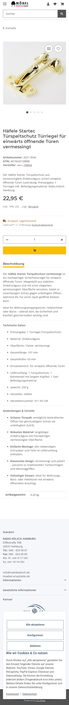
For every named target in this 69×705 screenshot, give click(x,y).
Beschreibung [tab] (13, 264)
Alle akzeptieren (35, 624)
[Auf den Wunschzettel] (58, 49)
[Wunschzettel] (55, 4)
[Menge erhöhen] (62, 239)
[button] (48, 4)
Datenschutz (29, 694)
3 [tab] (34, 112)
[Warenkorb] (62, 4)
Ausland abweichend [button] (42, 224)
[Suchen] (30, 14)
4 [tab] (38, 112)
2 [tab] (31, 112)
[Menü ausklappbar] (5, 2)
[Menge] (34, 239)
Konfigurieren (35, 635)
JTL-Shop (40, 700)
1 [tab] (27, 112)
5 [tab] (42, 112)
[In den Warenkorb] (6, 40)
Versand (33, 206)
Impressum (12, 694)
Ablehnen (35, 645)
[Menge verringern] (7, 239)
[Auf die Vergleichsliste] (49, 49)
